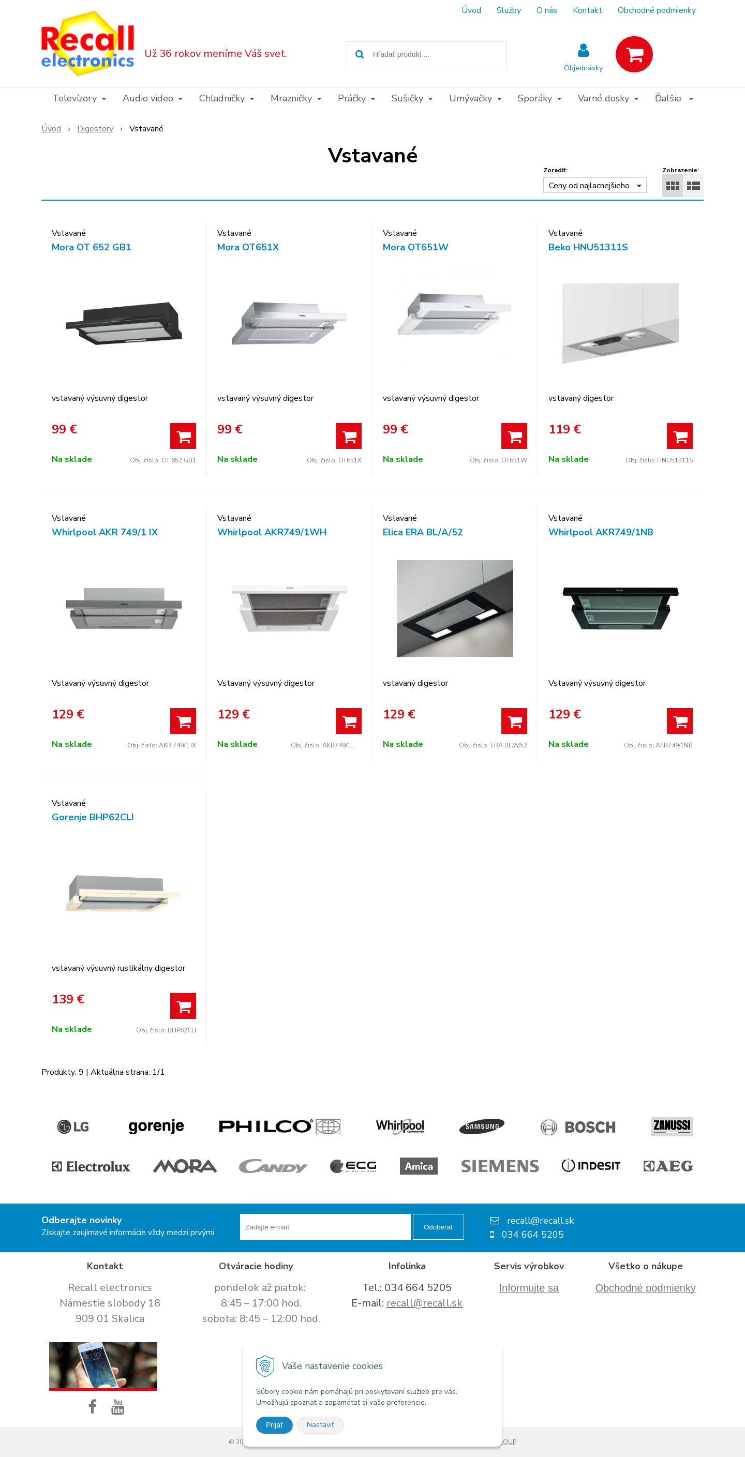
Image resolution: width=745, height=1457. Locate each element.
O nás (547, 10)
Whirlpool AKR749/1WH (271, 532)
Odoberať (438, 1227)
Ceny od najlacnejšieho (589, 185)
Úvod (471, 10)
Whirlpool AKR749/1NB (600, 532)
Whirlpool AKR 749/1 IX (105, 532)
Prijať (274, 1425)
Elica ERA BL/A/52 (423, 532)
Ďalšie (674, 98)
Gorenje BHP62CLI (93, 817)
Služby (509, 10)
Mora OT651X (248, 247)
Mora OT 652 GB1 (91, 247)
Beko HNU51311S (588, 247)
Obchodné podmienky (657, 10)
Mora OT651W (416, 247)
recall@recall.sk (424, 1303)
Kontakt (587, 10)
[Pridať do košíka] (183, 436)
